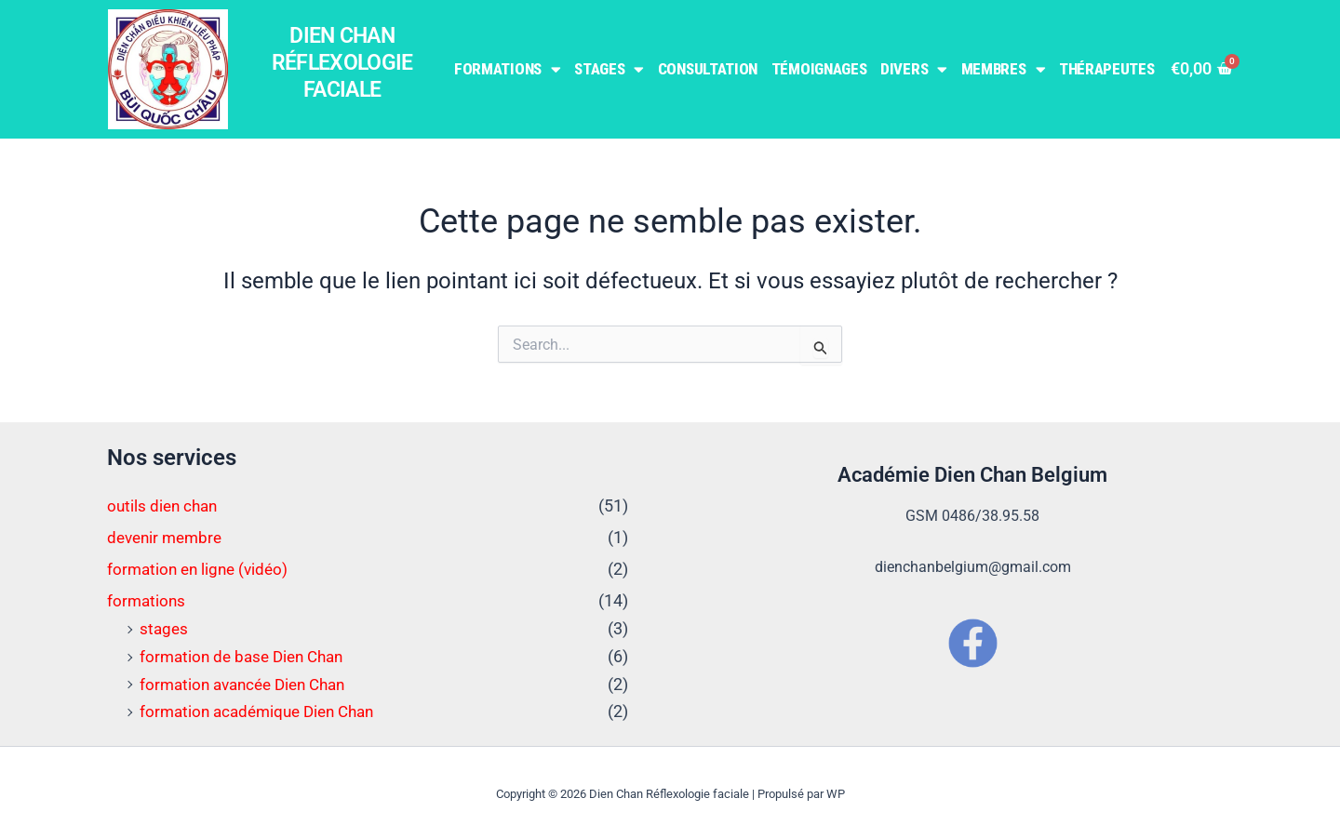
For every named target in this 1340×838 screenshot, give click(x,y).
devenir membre (168, 537)
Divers (913, 69)
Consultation (707, 69)
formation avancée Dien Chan (249, 682)
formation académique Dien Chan (264, 710)
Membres (1003, 69)
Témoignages (819, 69)
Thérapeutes (1107, 69)
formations (147, 599)
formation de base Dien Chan (247, 654)
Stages (609, 69)
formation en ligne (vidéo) (201, 568)
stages (165, 627)
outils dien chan (164, 505)
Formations (507, 69)
